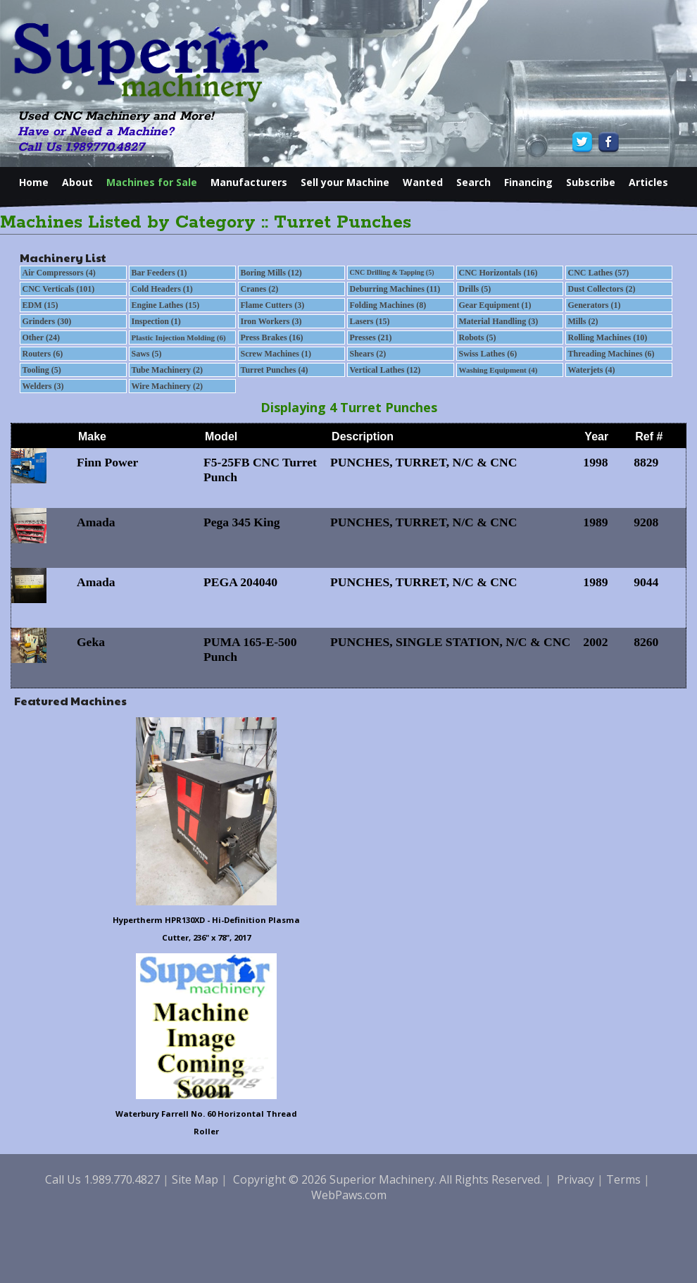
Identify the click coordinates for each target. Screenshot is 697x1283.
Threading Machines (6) (611, 354)
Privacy (575, 1179)
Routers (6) (43, 354)
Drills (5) (475, 289)
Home (34, 182)
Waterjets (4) (591, 370)
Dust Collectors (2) (602, 289)
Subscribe (590, 182)
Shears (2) (368, 354)
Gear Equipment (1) (495, 305)
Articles (648, 182)
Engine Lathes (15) (166, 305)
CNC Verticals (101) (59, 289)
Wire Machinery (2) (167, 386)
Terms (623, 1179)
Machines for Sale (151, 182)
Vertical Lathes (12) (385, 370)
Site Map (195, 1179)
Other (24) (41, 337)
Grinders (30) (47, 321)
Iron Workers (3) (271, 321)
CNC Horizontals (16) (498, 273)
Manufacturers (249, 182)
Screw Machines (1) (276, 354)
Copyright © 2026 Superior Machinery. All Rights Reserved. (387, 1179)
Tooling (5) (42, 370)
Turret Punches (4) (274, 370)
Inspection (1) (156, 321)
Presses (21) (371, 337)
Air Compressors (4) (59, 273)
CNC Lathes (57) (598, 273)
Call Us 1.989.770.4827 (81, 147)
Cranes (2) (260, 289)
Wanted (423, 182)
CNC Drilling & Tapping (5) (392, 272)
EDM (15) (40, 305)
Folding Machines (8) (388, 305)
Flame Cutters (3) (273, 305)
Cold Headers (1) (162, 289)
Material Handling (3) (499, 321)
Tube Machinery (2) (167, 370)
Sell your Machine (345, 182)
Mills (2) (583, 321)
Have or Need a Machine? (96, 132)
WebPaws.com (349, 1195)
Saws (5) (147, 354)
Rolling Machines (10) (608, 337)
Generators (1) (594, 305)
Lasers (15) (370, 321)
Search (473, 182)
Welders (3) (43, 386)
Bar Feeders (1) (159, 273)
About (77, 182)
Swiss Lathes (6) (488, 354)
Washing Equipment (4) (498, 370)
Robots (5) (477, 337)
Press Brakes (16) (272, 337)
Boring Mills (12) (271, 273)
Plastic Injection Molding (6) (179, 337)
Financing (528, 182)
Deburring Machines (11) (395, 289)
